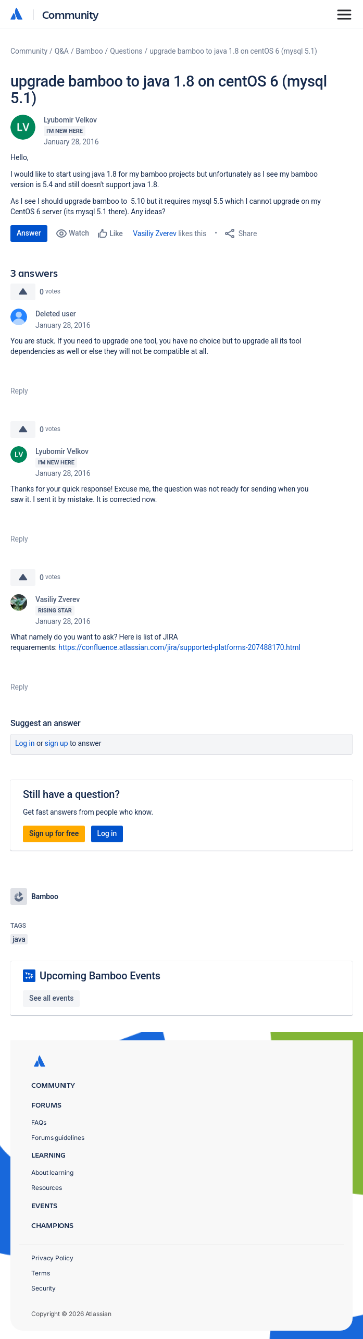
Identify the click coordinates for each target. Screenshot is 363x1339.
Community (70, 14)
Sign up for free (54, 833)
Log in (25, 743)
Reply (19, 391)
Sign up (56, 743)
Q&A (62, 51)
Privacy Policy (52, 1258)
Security (43, 1288)
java (19, 939)
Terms (40, 1273)
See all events (51, 998)
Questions (126, 51)
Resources (46, 1187)
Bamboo (89, 51)
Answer (29, 233)
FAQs (38, 1122)
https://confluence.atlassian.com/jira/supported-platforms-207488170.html (179, 647)
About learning (52, 1172)
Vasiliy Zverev (155, 233)
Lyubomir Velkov (70, 120)
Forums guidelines (57, 1137)
